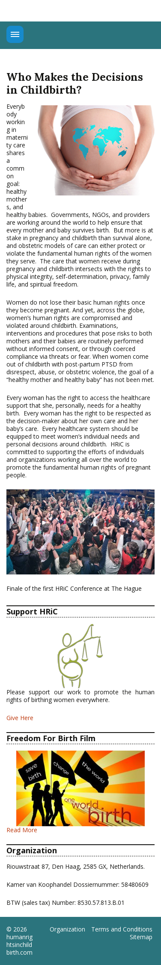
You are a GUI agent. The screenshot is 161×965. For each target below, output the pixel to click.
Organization (67, 929)
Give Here (19, 718)
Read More (21, 830)
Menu (15, 34)
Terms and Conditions (121, 929)
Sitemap (141, 937)
